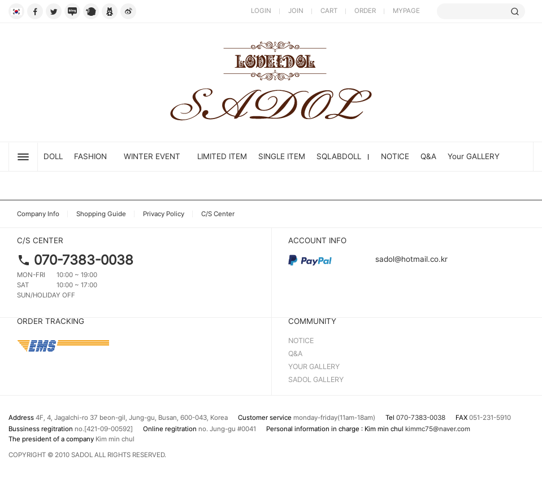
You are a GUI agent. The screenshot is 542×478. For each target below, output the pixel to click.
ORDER (365, 11)
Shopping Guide (101, 214)
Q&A (428, 156)
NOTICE (395, 156)
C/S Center (218, 214)
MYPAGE (406, 11)
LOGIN (261, 11)
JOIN (295, 11)
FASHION (90, 156)
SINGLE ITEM (281, 156)
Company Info (38, 214)
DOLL (53, 156)
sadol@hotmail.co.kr (368, 259)
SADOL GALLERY (316, 379)
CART (328, 11)
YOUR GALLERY (314, 366)
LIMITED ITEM (222, 156)
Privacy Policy (163, 214)
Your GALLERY (474, 156)
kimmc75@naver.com (437, 429)
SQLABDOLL (338, 156)
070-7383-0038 (83, 260)
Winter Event (152, 156)
